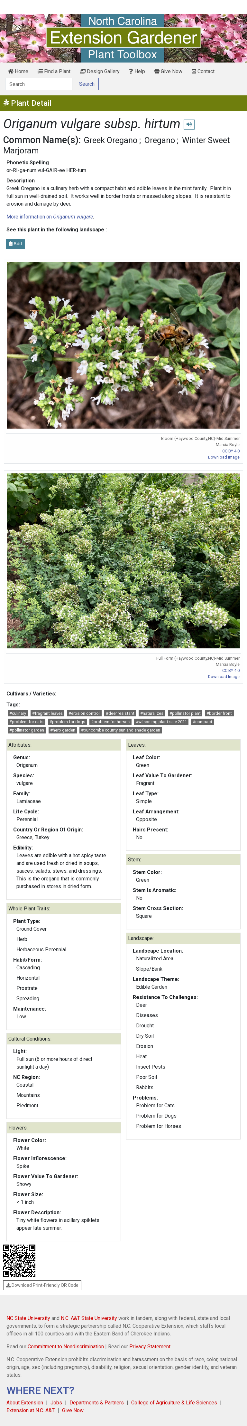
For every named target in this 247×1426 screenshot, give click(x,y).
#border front (219, 713)
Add (15, 243)
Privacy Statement (149, 1347)
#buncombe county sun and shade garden (120, 730)
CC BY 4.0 (231, 451)
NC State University (28, 1318)
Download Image (224, 457)
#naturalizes (151, 713)
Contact (203, 71)
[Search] (38, 84)
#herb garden (62, 730)
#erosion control (84, 713)
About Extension (24, 1403)
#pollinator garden (26, 730)
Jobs (56, 1403)
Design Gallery (100, 71)
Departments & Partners (96, 1403)
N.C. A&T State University (89, 1318)
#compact (202, 721)
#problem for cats (26, 721)
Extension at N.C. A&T (30, 1410)
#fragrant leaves (47, 713)
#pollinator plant (185, 713)
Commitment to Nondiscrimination (66, 1347)
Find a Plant (54, 71)
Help (137, 71)
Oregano (159, 140)
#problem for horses (110, 721)
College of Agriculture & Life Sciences (174, 1403)
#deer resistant (120, 713)
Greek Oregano (110, 140)
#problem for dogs (67, 721)
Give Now (168, 71)
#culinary (17, 713)
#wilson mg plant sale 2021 (161, 721)
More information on (49, 217)
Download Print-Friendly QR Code (42, 1285)
